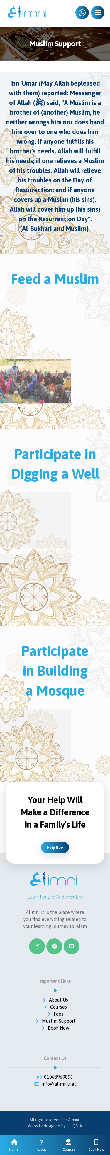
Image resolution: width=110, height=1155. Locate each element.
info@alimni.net (55, 1084)
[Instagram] (37, 946)
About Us (55, 999)
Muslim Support (55, 1021)
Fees (55, 1014)
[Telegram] (54, 946)
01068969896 (55, 1077)
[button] (9, 381)
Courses (55, 1006)
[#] (71, 946)
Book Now (55, 1028)
